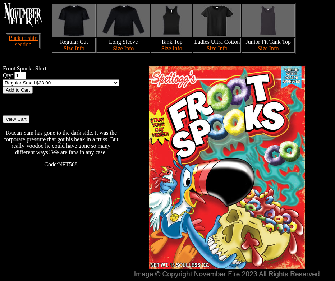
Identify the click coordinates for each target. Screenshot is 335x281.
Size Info (74, 48)
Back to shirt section (23, 41)
